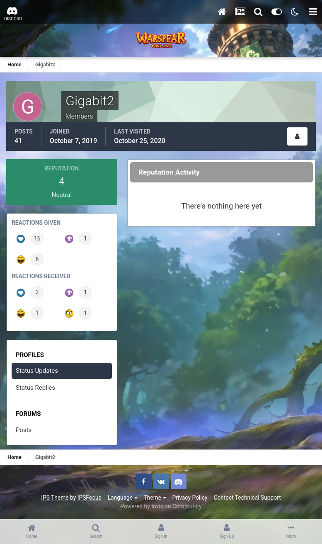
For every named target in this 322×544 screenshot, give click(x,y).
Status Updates (37, 370)
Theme (155, 497)
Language (123, 497)
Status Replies (35, 387)
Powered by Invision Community (160, 506)
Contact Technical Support (247, 497)
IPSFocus (89, 497)
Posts (23, 430)
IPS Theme (54, 497)
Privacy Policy (190, 497)
